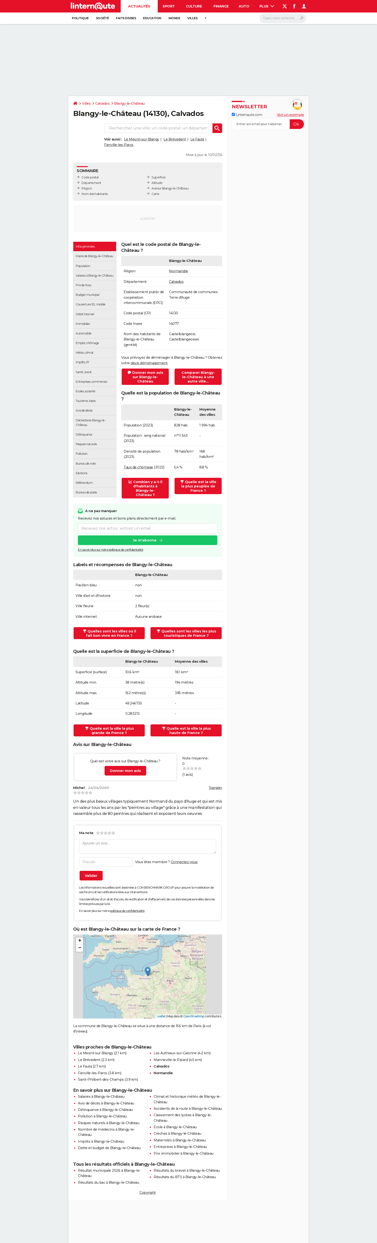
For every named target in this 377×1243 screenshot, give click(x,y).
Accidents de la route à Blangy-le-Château (188, 1108)
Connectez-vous (184, 862)
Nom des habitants (95, 194)
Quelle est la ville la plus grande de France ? (109, 730)
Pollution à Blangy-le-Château (102, 1116)
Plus (266, 6)
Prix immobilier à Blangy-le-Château (184, 1153)
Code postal (90, 177)
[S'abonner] (268, 124)
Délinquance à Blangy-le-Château (105, 1110)
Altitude (156, 183)
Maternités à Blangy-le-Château (180, 1140)
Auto (244, 6)
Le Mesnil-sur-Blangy (141, 139)
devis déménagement (149, 363)
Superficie (158, 177)
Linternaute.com (247, 115)
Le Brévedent (174, 139)
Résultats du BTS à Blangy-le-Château (185, 1177)
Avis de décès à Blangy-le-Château (106, 1103)
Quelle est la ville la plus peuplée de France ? (198, 486)
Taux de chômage (138, 467)
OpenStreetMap (193, 1016)
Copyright (147, 1192)
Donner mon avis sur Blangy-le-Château (145, 376)
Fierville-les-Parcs (118, 145)
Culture (194, 6)
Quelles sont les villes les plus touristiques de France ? (186, 633)
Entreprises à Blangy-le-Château (180, 1147)
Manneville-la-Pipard (171, 1060)
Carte (155, 194)
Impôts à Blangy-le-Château (101, 1141)
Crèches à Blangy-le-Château (177, 1133)
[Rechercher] (282, 18)
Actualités (139, 6)
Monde (174, 18)
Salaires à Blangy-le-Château (101, 1096)
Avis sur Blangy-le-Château (169, 188)
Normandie (178, 271)
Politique (80, 18)
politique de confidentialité (127, 911)
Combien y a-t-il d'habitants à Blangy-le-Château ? (145, 488)
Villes (192, 18)
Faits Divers (126, 18)
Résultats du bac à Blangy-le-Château (108, 1182)
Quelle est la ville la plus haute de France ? (186, 730)
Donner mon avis (125, 771)
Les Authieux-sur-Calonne (175, 1053)
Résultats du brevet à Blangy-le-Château (187, 1170)
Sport (169, 6)
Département (91, 183)
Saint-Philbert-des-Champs (101, 1079)
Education (152, 18)
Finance (221, 6)
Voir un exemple (290, 115)
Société (102, 18)
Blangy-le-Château (129, 103)
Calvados (102, 103)
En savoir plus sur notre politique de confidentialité (110, 550)
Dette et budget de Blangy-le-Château (109, 1148)
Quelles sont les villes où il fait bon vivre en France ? (109, 633)
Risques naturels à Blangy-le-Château (108, 1123)
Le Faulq (197, 139)
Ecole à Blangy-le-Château (175, 1127)
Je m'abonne (145, 540)
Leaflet (161, 1016)
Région (87, 188)
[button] (148, 971)
